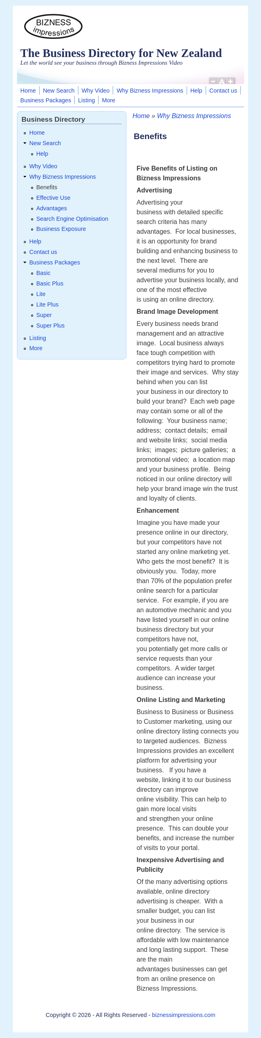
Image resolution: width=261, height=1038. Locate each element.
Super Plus (50, 325)
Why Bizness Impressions (150, 90)
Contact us (223, 90)
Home (28, 90)
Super (44, 315)
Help (196, 90)
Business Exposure (61, 229)
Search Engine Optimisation (72, 219)
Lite (41, 294)
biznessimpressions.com (183, 1015)
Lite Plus (47, 304)
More (108, 100)
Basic (43, 273)
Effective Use (53, 197)
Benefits (46, 187)
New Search (58, 90)
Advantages (51, 208)
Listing (86, 100)
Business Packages (45, 100)
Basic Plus (49, 283)
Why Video (95, 90)
